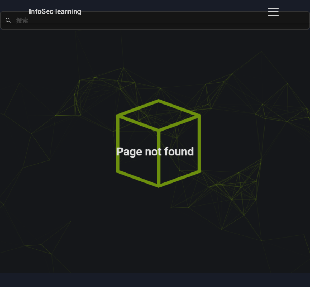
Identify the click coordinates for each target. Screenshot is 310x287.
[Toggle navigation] (273, 11)
